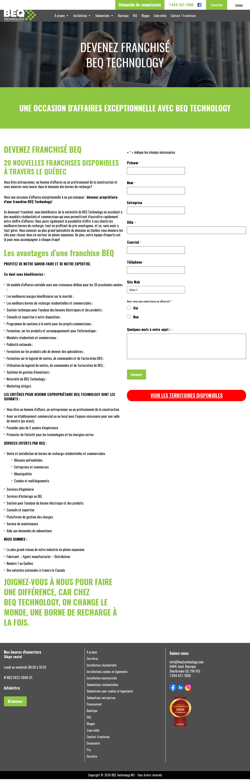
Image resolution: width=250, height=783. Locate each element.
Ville (131, 226)
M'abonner (15, 704)
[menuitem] (239, 5)
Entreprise (134, 206)
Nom (131, 186)
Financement (94, 708)
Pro (89, 754)
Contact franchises (98, 741)
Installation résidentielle (101, 669)
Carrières (92, 662)
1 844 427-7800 (181, 5)
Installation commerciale (102, 682)
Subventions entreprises (101, 701)
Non (136, 320)
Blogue (144, 17)
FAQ (134, 17)
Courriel (134, 246)
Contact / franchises (180, 17)
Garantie (92, 760)
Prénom (133, 166)
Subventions (103, 17)
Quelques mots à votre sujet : (150, 333)
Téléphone (135, 265)
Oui (135, 311)
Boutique (123, 17)
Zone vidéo (158, 17)
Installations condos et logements (107, 675)
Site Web (133, 285)
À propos (62, 17)
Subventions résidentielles (102, 688)
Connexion (216, 5)
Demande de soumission (140, 4)
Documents (93, 747)
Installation (82, 17)
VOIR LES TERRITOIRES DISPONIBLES (187, 399)
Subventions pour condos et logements (110, 695)
